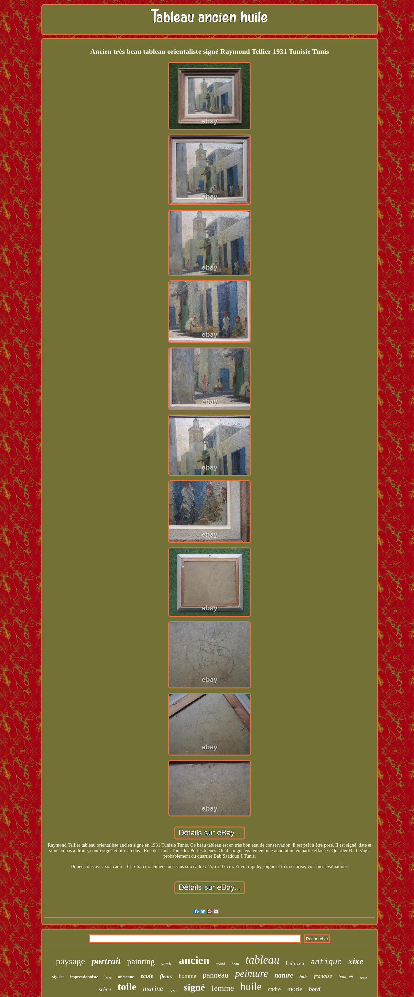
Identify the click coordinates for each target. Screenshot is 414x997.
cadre (274, 989)
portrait (106, 961)
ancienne (126, 976)
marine (153, 988)
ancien (194, 960)
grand (220, 964)
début (173, 991)
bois (304, 976)
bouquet (346, 976)
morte (294, 988)
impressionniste (84, 976)
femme (223, 988)
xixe (356, 961)
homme (187, 976)
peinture (251, 973)
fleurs (166, 976)
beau (235, 964)
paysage (70, 961)
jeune (108, 977)
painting (141, 961)
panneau (215, 975)
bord (315, 989)
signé (194, 987)
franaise (323, 976)
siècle (166, 963)
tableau (262, 960)
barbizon (295, 963)
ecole (146, 975)
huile (251, 986)
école (363, 977)
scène (105, 989)
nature (284, 975)
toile (126, 986)
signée (58, 976)
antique (326, 962)
